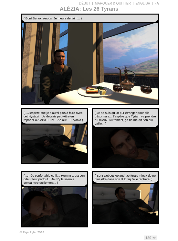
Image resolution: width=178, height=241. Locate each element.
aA (157, 3)
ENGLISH (142, 3)
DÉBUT (84, 3)
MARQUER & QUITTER (113, 3)
